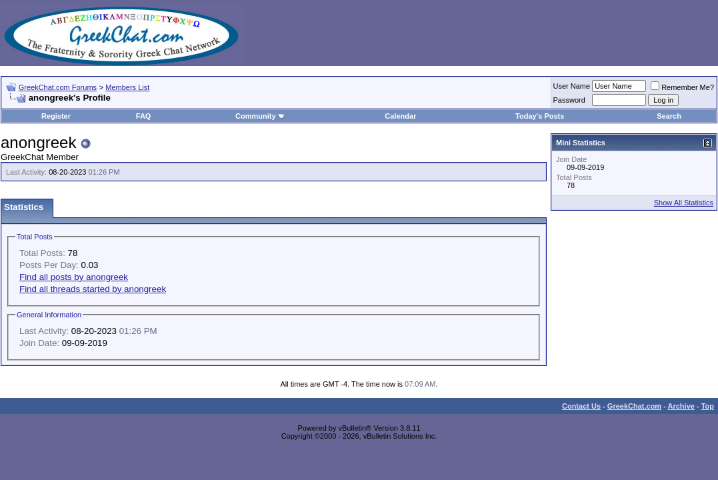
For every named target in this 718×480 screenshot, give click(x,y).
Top (707, 406)
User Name (572, 86)
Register (56, 116)
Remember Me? (682, 87)
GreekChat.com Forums (58, 87)
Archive (681, 406)
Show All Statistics (683, 203)
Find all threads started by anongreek (92, 289)
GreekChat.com (634, 406)
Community (260, 116)
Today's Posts (539, 116)
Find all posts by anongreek (73, 277)
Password (569, 100)
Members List (127, 87)
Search (669, 116)
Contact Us (581, 406)
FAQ (143, 116)
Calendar (400, 116)
